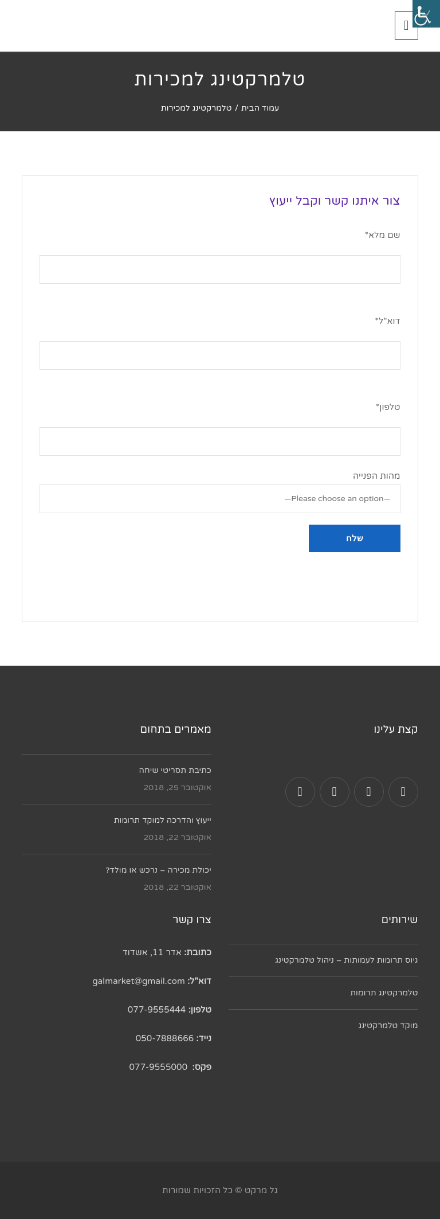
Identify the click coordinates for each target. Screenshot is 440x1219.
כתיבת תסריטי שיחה (175, 770)
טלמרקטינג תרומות (384, 993)
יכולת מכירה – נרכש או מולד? (158, 870)
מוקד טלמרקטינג (388, 1025)
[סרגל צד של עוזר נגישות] (426, 14)
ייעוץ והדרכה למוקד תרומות (162, 820)
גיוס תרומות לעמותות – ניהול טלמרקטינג (346, 960)
